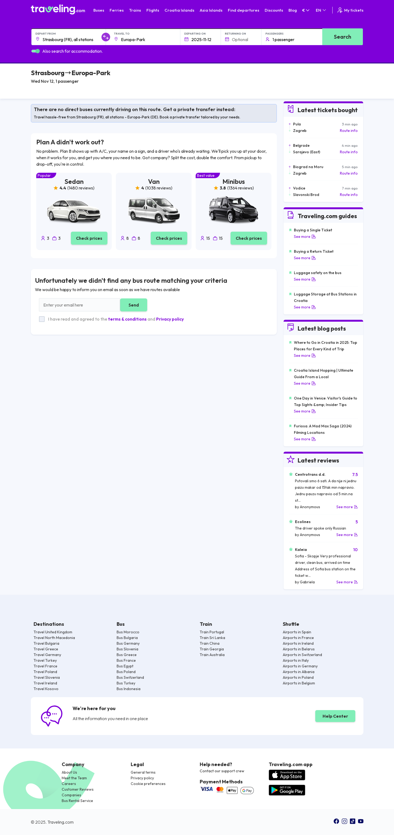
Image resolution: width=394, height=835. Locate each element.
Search (342, 36)
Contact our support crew (222, 771)
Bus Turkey (126, 683)
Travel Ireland (45, 683)
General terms (143, 772)
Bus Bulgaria (127, 637)
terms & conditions (127, 319)
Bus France (126, 660)
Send (134, 305)
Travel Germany (47, 654)
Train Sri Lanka (212, 637)
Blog (292, 10)
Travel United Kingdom (53, 632)
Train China (209, 643)
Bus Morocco (128, 632)
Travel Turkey (45, 660)
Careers (69, 783)
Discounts (274, 10)
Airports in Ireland (298, 643)
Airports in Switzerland (302, 654)
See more (305, 236)
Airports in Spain (297, 632)
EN (321, 10)
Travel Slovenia (47, 677)
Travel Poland (45, 671)
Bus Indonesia (128, 688)
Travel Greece (46, 649)
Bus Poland (126, 671)
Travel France (45, 666)
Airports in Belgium (299, 683)
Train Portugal (212, 632)
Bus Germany (128, 643)
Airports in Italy (296, 660)
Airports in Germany (300, 666)
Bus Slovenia (127, 649)
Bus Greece (127, 654)
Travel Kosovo (46, 688)
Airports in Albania (298, 671)
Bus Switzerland (130, 677)
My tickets (350, 10)
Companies (71, 795)
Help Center (335, 716)
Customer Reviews (78, 789)
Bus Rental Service (77, 800)
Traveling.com (60, 822)
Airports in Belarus (299, 649)
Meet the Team (74, 778)
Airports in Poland (298, 677)
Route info (349, 130)
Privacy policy (170, 319)
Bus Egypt (125, 666)
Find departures (243, 10)
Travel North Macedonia (54, 637)
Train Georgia (212, 649)
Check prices (89, 238)
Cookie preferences (148, 783)
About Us (69, 772)
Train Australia (212, 654)
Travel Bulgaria (46, 643)
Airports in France (298, 637)
